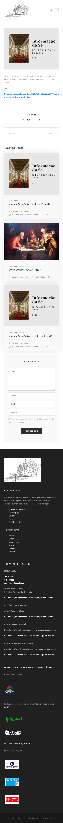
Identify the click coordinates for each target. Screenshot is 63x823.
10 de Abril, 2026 (16, 333)
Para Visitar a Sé (15, 522)
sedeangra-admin (20, 211)
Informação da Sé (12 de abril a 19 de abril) (30, 336)
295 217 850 (9, 576)
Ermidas (12, 516)
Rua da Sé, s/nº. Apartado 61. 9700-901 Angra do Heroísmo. (29, 597)
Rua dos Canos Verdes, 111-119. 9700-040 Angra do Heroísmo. (30, 636)
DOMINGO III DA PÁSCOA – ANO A (25, 270)
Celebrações (13, 539)
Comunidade (13, 542)
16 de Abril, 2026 (16, 201)
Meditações (40, 277)
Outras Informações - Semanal (26, 214)
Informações (13, 551)
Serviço (11, 545)
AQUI (6, 707)
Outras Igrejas (14, 512)
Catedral (12, 548)
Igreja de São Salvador (17, 509)
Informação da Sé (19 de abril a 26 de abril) (30, 204)
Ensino (11, 535)
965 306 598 (9, 580)
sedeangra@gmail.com (14, 583)
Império (11, 519)
